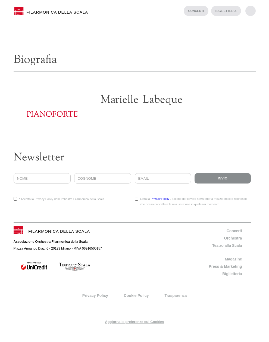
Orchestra (233, 238)
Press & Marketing (225, 266)
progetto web (135, 339)
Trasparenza (176, 295)
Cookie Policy (136, 295)
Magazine (233, 259)
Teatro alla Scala (227, 245)
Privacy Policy (160, 198)
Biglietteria (232, 274)
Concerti (234, 231)
